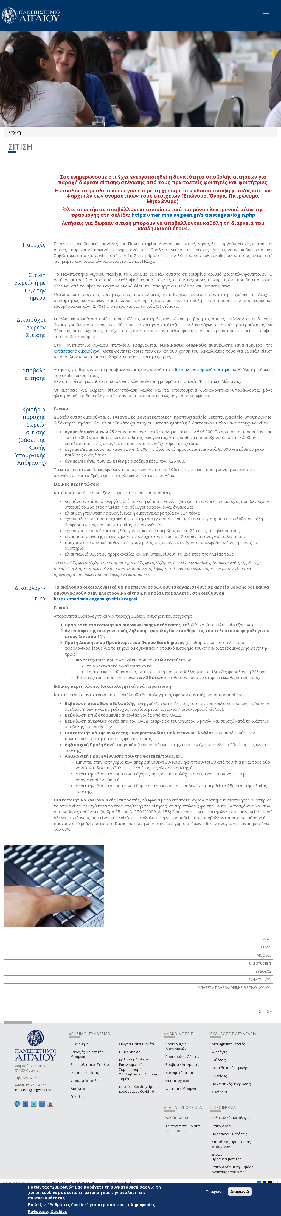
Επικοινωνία (221, 1126)
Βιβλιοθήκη (79, 1044)
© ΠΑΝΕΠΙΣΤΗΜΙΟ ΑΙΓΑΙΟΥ (22, 1183)
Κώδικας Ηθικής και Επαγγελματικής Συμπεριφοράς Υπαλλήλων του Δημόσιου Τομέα (140, 1069)
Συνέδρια (219, 1092)
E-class (264, 946)
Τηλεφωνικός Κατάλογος (231, 1117)
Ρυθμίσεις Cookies (47, 1211)
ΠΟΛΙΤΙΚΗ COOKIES (85, 1183)
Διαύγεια (78, 1088)
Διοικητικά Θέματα (180, 1073)
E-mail (266, 939)
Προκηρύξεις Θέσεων (182, 1056)
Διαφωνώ (239, 1191)
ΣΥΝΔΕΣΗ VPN (260, 979)
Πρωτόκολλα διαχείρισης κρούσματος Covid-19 (139, 1089)
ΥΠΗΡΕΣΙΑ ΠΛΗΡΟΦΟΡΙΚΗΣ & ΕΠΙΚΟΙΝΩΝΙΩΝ (234, 987)
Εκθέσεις (219, 1060)
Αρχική (14, 132)
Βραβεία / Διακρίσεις (182, 1064)
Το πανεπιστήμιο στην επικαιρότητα (183, 1128)
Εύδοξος (77, 1096)
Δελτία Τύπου (176, 1117)
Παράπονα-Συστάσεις (229, 1134)
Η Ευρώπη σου (131, 1052)
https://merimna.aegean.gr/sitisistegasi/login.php (193, 215)
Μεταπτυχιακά (177, 1080)
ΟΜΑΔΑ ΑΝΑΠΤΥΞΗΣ (119, 1183)
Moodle (264, 955)
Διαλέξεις (219, 1052)
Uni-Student (260, 963)
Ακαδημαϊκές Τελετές (228, 1044)
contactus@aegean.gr (33, 1090)
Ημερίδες (219, 1076)
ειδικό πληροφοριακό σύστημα (201, 369)
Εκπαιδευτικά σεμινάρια (231, 1068)
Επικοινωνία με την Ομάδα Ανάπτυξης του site (233, 1169)
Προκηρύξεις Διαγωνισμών (175, 1046)
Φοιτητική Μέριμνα (180, 1088)
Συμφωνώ (215, 1191)
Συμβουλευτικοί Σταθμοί (90, 1064)
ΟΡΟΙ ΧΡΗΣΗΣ (56, 1183)
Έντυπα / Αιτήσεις (85, 1073)
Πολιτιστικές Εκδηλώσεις (231, 1084)
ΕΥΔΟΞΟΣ (263, 971)
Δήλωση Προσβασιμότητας (226, 1156)
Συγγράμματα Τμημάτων (138, 1044)
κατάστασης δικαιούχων (77, 351)
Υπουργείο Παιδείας (87, 1080)
